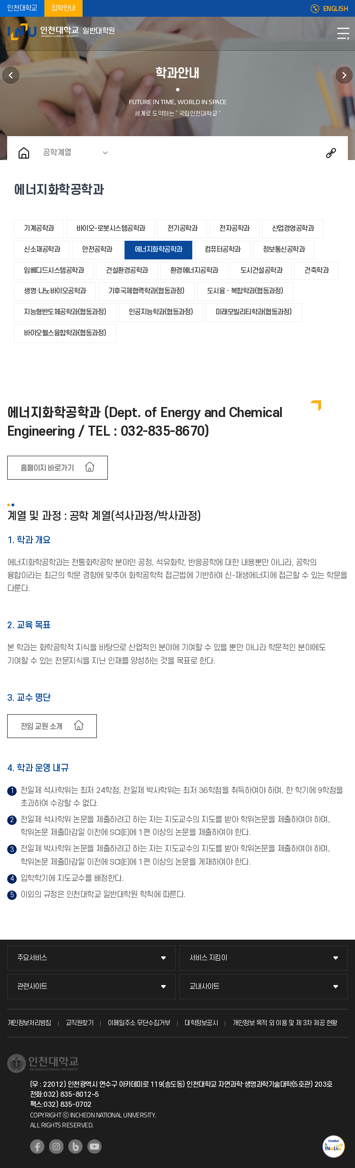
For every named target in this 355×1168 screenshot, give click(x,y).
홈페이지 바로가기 (47, 468)
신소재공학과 (42, 250)
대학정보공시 (201, 1023)
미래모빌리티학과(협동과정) (254, 312)
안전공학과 (97, 250)
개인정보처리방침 (29, 1023)
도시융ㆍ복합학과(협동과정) (245, 291)
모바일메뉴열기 (343, 33)
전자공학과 (234, 229)
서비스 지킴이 (208, 958)
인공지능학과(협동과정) (161, 312)
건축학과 (316, 271)
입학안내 (63, 8)
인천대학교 (22, 8)
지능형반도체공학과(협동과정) (65, 312)
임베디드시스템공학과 (54, 271)
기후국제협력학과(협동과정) (146, 291)
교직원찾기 (80, 1023)
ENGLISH (335, 8)
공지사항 (344, 75)
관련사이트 (32, 987)
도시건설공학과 (261, 271)
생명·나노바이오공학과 (55, 291)
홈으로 (24, 153)
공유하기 (331, 153)
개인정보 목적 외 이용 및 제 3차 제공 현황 (284, 1023)
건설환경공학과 (127, 271)
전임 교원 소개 (42, 726)
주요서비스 (32, 958)
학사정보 (10, 75)
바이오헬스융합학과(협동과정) (65, 333)
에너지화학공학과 (158, 250)
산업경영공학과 (293, 229)
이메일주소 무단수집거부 (139, 1023)
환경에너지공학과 (194, 271)
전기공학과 (182, 229)
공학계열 (57, 153)
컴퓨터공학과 (222, 250)
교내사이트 (204, 987)
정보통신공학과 (284, 250)
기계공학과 (39, 229)
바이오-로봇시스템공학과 (110, 229)
